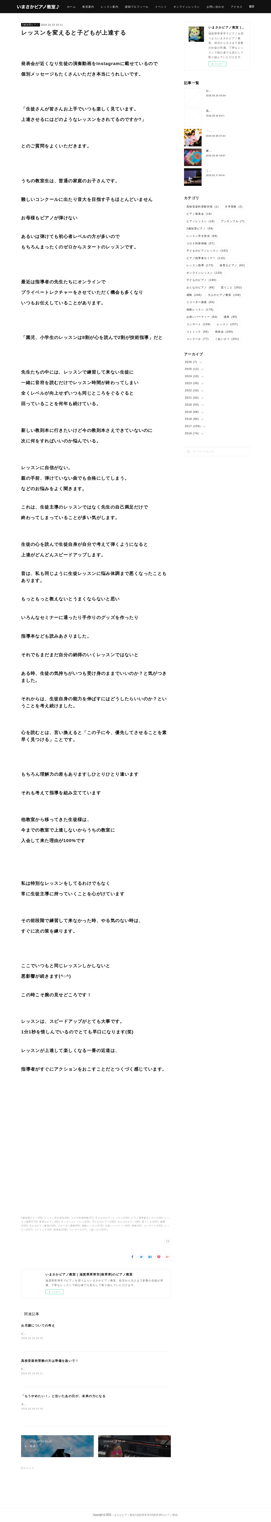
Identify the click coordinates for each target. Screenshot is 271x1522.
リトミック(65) (43, 1229)
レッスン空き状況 (202, 236)
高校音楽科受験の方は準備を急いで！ (50, 1361)
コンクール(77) (78, 1229)
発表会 (224, 331)
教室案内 (101, 6)
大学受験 (234, 206)
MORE (247, 6)
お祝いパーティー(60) (117, 1225)
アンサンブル (232, 221)
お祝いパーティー (202, 316)
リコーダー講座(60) (69, 1225)
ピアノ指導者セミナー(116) (147, 1218)
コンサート (198, 324)
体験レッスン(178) (93, 1225)
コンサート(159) (153, 1225)
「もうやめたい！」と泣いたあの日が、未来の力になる (63, 1396)
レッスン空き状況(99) (57, 1218)
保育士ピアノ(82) (49, 1221)
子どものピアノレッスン (207, 250)
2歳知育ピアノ (30, 24)
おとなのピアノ (200, 287)
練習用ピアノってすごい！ (223, 150)
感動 (194, 294)
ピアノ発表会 (199, 213)
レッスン (227, 324)
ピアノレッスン (200, 221)
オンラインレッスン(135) (75, 1221)
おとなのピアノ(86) (129, 1221)
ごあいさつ (227, 339)
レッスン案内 (122, 6)
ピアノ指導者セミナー (205, 258)
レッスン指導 (199, 265)
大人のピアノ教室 (224, 294)
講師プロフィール (149, 6)
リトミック (197, 331)
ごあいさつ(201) (98, 1229)
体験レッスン (199, 309)
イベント (174, 6)
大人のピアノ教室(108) (42, 1225)
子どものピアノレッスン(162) (112, 1218)
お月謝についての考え (38, 1325)
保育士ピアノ (232, 265)
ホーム (83, 6)
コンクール (197, 339)
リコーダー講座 (200, 302)
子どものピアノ (201, 280)
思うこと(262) (150, 1221)
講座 (230, 316)
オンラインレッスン (199, 6)
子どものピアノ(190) (104, 1221)
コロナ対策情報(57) (82, 1218)
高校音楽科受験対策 (202, 206)
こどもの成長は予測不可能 (223, 170)
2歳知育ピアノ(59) (32, 1218)
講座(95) (137, 1225)
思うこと (231, 287)
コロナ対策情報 (200, 243)
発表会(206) (61, 1229)
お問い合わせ (228, 6)
